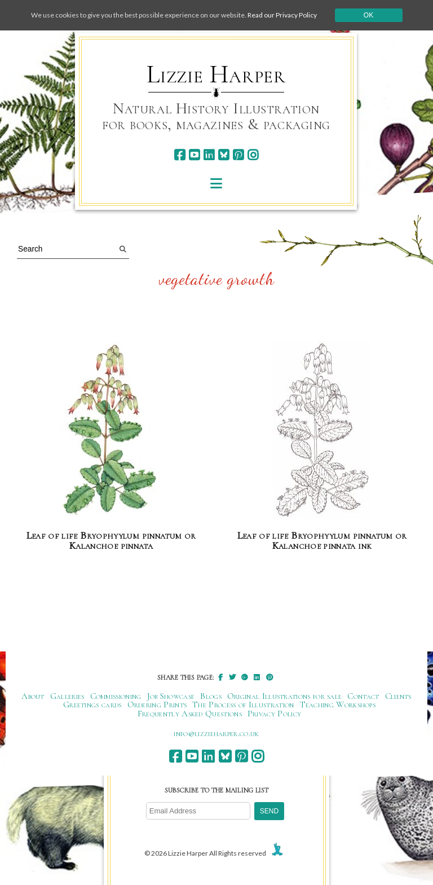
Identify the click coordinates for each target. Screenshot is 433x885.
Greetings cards (92, 704)
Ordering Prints (157, 704)
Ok (368, 15)
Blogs (211, 696)
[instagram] (253, 154)
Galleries (67, 696)
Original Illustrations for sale (284, 696)
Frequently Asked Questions (190, 713)
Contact (363, 696)
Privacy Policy (274, 713)
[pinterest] (238, 154)
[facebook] (179, 154)
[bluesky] (223, 154)
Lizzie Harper (216, 74)
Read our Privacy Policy (282, 15)
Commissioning (116, 696)
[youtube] (194, 154)
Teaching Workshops (338, 704)
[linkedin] (209, 154)
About (33, 696)
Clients (398, 696)
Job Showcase (171, 696)
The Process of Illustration (243, 704)
